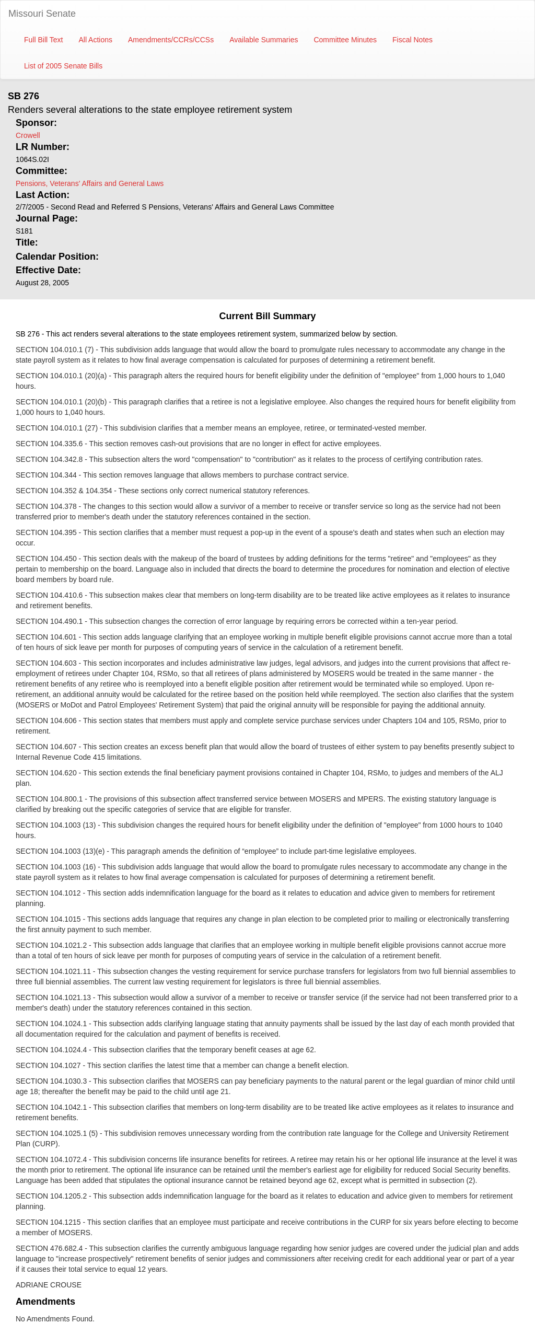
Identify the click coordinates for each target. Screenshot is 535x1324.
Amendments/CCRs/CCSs (171, 40)
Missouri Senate (42, 13)
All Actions (95, 40)
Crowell (28, 135)
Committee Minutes (345, 40)
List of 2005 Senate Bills (63, 66)
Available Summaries (263, 40)
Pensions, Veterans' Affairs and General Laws (90, 183)
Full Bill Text (43, 40)
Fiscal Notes (412, 40)
